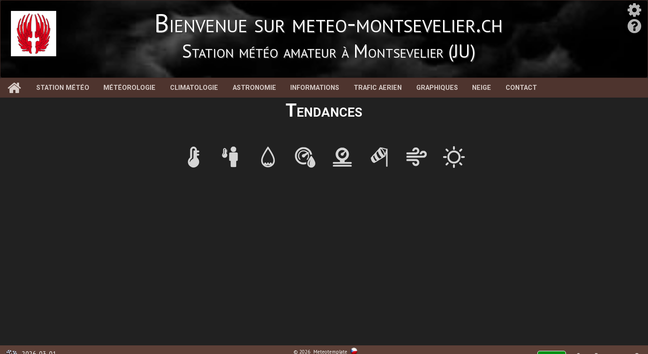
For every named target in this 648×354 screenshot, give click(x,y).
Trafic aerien (378, 88)
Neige (481, 88)
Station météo (62, 88)
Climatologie (194, 88)
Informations (314, 88)
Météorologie (129, 88)
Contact (521, 88)
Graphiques (437, 88)
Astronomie (254, 88)
